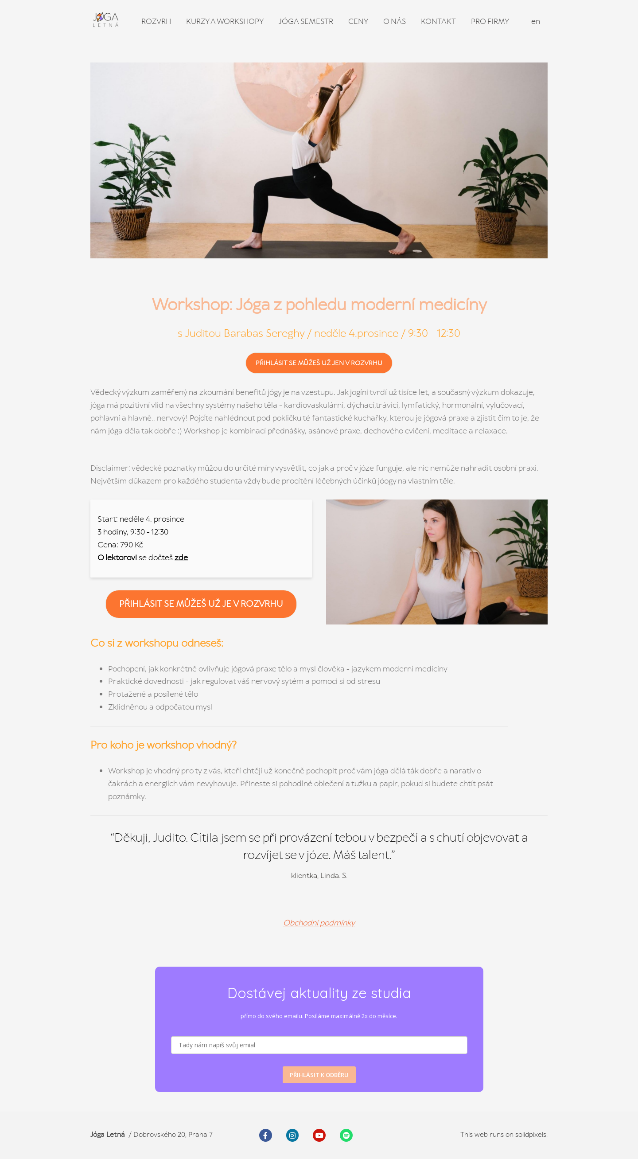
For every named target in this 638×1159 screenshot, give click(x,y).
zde (181, 557)
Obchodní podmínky (319, 922)
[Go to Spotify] (346, 1135)
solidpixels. (531, 1134)
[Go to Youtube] (319, 1135)
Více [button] (497, 22)
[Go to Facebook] (265, 1135)
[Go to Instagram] (292, 1135)
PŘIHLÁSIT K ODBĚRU (319, 1075)
